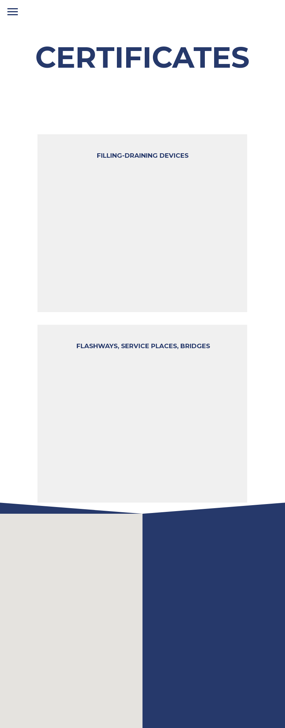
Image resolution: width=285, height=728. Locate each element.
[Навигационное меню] (12, 12)
